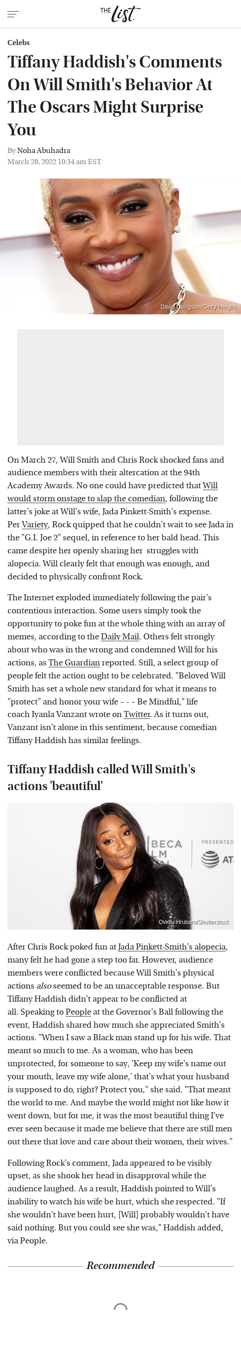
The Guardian (74, 663)
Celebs (18, 43)
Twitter (137, 714)
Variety (35, 525)
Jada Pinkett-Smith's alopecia (172, 947)
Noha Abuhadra (43, 150)
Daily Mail (120, 637)
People (78, 1012)
